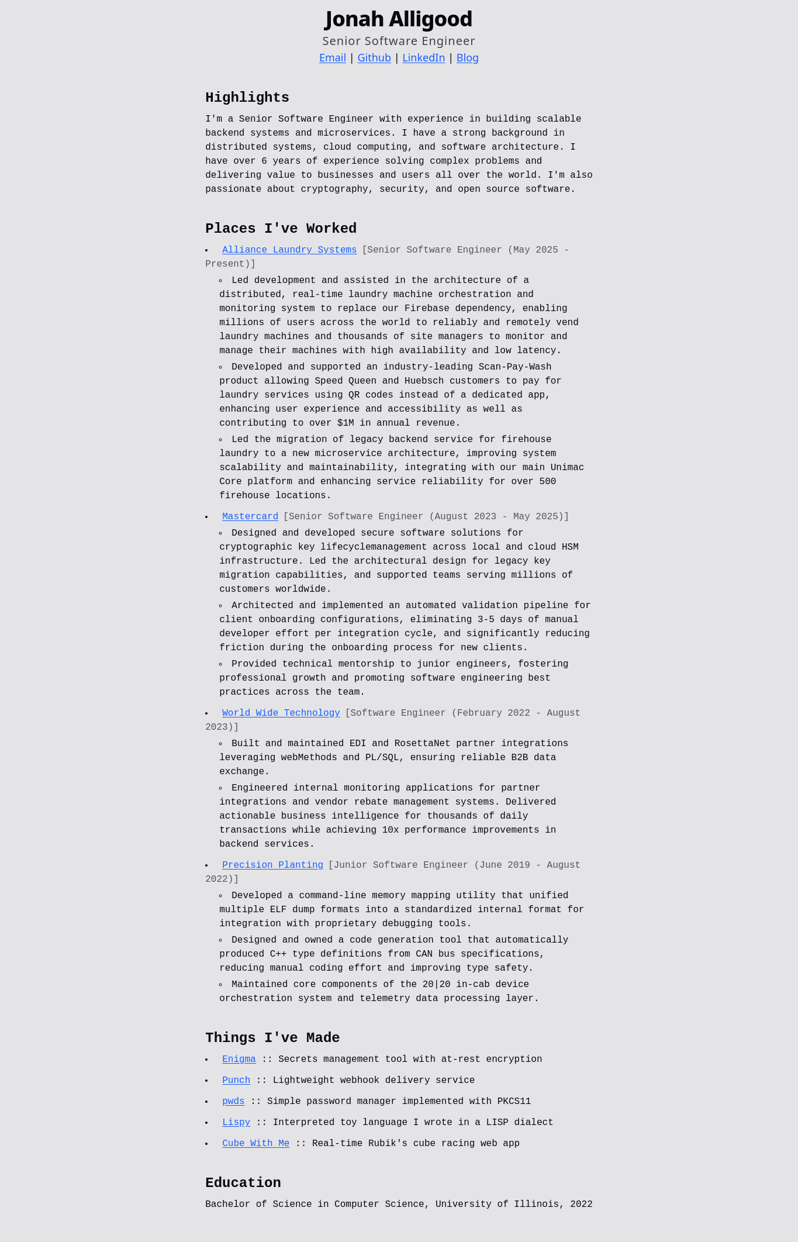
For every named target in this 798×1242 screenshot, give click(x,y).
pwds (233, 1101)
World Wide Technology (281, 713)
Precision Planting (272, 865)
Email (332, 57)
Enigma (239, 1059)
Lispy (236, 1122)
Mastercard (250, 517)
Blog (468, 57)
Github (374, 57)
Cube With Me (255, 1143)
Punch (236, 1080)
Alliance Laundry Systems (289, 250)
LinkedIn (423, 57)
